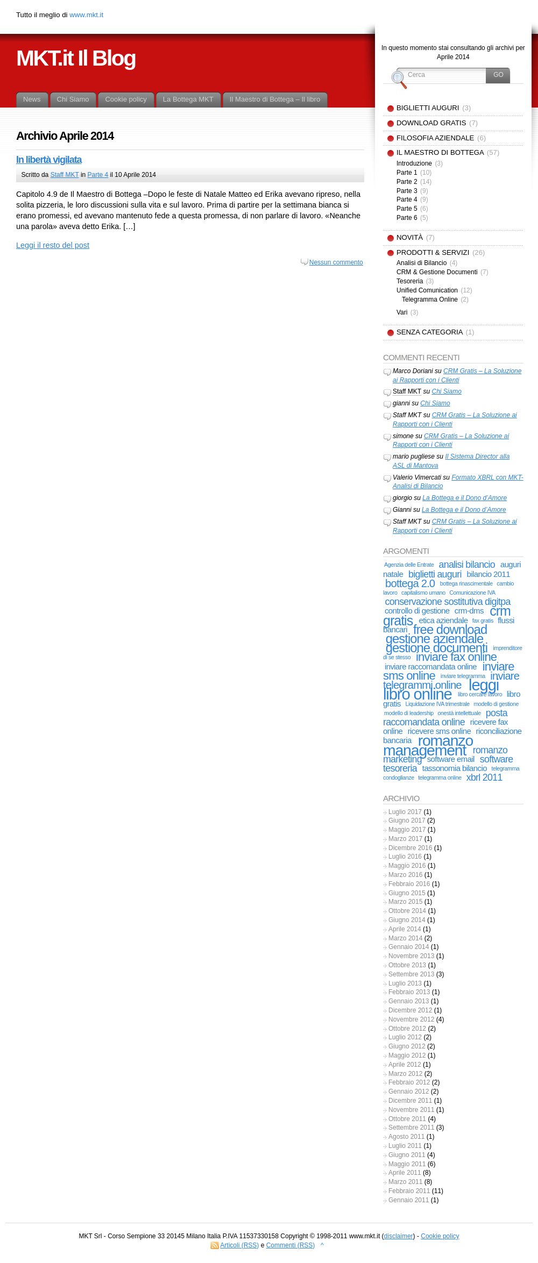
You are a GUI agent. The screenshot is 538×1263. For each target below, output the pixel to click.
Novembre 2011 (411, 1110)
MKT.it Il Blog (76, 58)
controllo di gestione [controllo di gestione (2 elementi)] (417, 610)
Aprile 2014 (404, 929)
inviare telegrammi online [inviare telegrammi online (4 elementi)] (451, 680)
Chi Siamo (446, 391)
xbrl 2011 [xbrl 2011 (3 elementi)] (484, 777)
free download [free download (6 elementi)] (450, 629)
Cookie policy (440, 1236)
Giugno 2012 (407, 1046)
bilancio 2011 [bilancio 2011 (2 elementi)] (488, 574)
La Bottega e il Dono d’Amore (464, 498)
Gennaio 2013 (408, 1001)
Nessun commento (336, 262)
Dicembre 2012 (410, 1010)
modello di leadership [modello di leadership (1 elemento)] (409, 713)
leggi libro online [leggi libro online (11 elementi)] (441, 689)
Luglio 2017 (405, 812)
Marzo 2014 (405, 938)
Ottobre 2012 (407, 1028)
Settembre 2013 (411, 974)
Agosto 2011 (406, 1136)
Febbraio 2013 (409, 992)
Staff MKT (65, 175)
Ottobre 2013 (407, 965)
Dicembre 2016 (410, 848)
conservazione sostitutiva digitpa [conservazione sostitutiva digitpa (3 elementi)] (448, 601)
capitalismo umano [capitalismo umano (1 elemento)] (423, 592)
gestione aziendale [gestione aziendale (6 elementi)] (434, 638)
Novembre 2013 (411, 956)
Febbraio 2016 (409, 884)
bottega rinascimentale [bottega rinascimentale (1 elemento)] (466, 583)
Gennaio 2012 (408, 1091)
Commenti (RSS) (290, 1245)
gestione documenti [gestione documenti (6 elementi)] (436, 647)
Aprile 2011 (404, 1172)
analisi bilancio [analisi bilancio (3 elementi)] (466, 564)
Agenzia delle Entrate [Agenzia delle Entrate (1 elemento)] (409, 564)
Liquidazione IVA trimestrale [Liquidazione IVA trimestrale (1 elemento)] (437, 704)
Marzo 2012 (405, 1074)
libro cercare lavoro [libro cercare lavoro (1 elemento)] (480, 694)
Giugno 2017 (407, 820)
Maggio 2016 (407, 865)
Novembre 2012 (411, 1019)
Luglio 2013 (405, 983)
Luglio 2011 (405, 1146)
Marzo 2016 (405, 875)
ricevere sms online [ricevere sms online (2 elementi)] (439, 731)
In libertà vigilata (49, 159)
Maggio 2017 (407, 829)
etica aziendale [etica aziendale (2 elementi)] (443, 620)
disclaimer (398, 1236)
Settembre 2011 (411, 1127)
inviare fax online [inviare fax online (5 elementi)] (456, 656)
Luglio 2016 (405, 856)
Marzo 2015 (405, 901)
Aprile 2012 (404, 1064)
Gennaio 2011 (408, 1200)
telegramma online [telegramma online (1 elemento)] (439, 777)
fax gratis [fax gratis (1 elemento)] (482, 620)
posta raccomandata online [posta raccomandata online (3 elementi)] (445, 717)
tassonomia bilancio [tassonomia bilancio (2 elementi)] (454, 768)
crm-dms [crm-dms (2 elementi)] (469, 610)
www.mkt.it (86, 15)
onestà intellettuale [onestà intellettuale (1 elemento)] (458, 713)
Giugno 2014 (407, 920)
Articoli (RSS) (239, 1245)
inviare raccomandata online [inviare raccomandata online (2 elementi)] (431, 666)
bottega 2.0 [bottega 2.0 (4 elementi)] (410, 583)
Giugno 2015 (407, 893)
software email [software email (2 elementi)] (451, 758)
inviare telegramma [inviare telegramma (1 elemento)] (463, 676)
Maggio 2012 (407, 1055)
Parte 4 (98, 175)
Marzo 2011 (405, 1182)
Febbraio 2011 (409, 1191)
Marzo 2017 (405, 839)
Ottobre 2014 (407, 911)
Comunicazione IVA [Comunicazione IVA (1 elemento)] (472, 592)
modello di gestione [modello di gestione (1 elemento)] (496, 704)
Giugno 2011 (407, 1155)
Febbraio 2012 (409, 1082)
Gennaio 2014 (408, 947)
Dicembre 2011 (410, 1100)
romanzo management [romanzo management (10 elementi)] (428, 745)
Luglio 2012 (405, 1037)
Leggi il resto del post (52, 245)
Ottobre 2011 (407, 1119)
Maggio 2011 (407, 1164)
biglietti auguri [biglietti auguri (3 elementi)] (435, 574)
